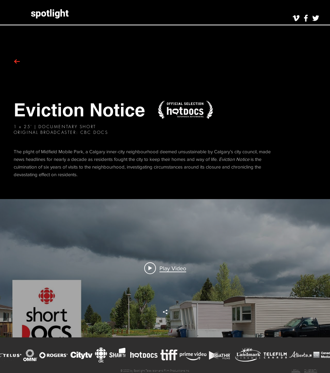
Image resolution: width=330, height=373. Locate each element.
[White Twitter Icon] (315, 18)
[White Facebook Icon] (305, 18)
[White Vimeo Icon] (296, 18)
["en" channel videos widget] (165, 268)
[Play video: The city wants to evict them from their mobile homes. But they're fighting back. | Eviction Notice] (165, 268)
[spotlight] (50, 13)
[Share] (165, 312)
